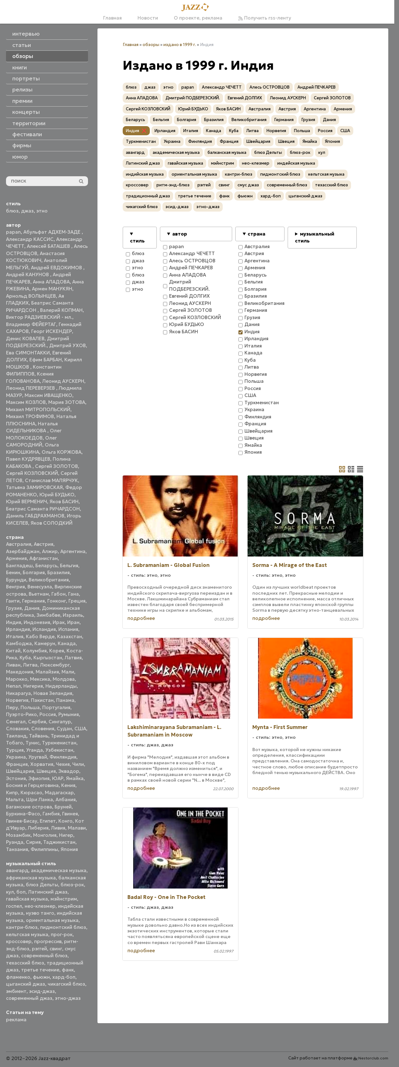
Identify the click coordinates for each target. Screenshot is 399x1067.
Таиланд (16, 736)
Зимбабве (48, 615)
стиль (137, 241)
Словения (42, 729)
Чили (78, 764)
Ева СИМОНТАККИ (28, 353)
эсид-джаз (42, 991)
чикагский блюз (66, 984)
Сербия (37, 722)
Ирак (59, 622)
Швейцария (20, 771)
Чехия (63, 764)
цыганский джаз (25, 984)
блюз (12, 211)
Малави (77, 828)
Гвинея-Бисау (21, 821)
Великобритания (49, 580)
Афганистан (43, 558)
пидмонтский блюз (63, 927)
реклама (16, 1020)
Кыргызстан (47, 658)
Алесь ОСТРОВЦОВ (269, 87)
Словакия (17, 729)
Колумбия (35, 651)
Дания (31, 608)
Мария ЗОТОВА (66, 402)
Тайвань (38, 736)
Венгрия (15, 587)
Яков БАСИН (64, 501)
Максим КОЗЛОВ (26, 402)
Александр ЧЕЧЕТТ (222, 87)
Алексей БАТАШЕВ (49, 246)
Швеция (46, 771)
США (80, 729)
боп (21, 892)
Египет (48, 821)
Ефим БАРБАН (45, 360)
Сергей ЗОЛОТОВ (56, 466)
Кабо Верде (40, 636)
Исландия (44, 629)
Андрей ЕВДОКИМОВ (57, 268)
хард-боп (63, 977)
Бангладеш (19, 565)
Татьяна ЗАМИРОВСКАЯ (34, 487)
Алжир (50, 551)
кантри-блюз (22, 927)
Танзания (17, 849)
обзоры (151, 44)
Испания (68, 629)
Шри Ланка (39, 799)
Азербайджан (22, 551)
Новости (148, 18)
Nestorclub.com (373, 1058)
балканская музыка (227, 152)
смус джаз (248, 185)
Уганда (34, 750)
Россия (47, 714)
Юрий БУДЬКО (56, 495)
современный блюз (44, 956)
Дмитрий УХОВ (67, 345)
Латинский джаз (47, 892)
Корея (56, 651)
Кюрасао (31, 793)
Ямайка (75, 778)
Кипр (12, 793)
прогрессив (48, 941)
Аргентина (72, 551)
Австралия (18, 544)
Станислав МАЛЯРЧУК (51, 480)
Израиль (73, 615)
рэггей (39, 949)
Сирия (33, 842)
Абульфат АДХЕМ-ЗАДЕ (52, 232)
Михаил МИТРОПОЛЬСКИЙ (38, 409)
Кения (68, 785)
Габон (58, 594)
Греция (76, 601)
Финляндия (63, 757)
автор (179, 234)
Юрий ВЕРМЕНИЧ (26, 501)
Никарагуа (18, 693)
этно (42, 211)
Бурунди (16, 580)
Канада (67, 643)
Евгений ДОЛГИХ (245, 98)
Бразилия (58, 572)
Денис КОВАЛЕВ (25, 338)
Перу (12, 707)
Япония (69, 849)
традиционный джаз (148, 196)
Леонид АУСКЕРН (63, 381)
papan (13, 232)
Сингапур (60, 722)
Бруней (63, 807)
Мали (68, 672)
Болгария (34, 572)
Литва (30, 665)
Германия (33, 601)
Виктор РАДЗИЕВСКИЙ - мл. (39, 317)
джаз (27, 211)
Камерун (44, 643)
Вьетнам (39, 594)
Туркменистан (59, 743)
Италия (14, 636)
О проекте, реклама (198, 18)
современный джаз (29, 998)
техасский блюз (25, 963)
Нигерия (33, 686)
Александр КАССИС (30, 239)
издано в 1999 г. (179, 44)
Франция (17, 764)
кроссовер (19, 941)
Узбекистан (59, 750)
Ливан (13, 665)
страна (256, 234)
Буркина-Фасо (23, 814)
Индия (13, 622)
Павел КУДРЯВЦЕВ (28, 459)
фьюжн (41, 977)
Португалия (56, 707)
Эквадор (68, 771)
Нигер (66, 835)
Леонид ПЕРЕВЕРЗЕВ (31, 388)
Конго (65, 821)
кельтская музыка (27, 934)
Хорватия (41, 764)
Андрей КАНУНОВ (28, 274)
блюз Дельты (42, 885)
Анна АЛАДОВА (51, 282)
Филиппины (44, 849)
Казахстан (69, 636)
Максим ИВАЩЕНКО (48, 395)
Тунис (32, 743)
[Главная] (197, 7)
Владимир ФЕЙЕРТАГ (31, 324)
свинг (56, 949)
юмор (20, 156)
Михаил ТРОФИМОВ (30, 416)
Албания (66, 799)
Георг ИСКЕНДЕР (51, 331)
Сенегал (16, 722)
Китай (13, 651)
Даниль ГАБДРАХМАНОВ (35, 516)
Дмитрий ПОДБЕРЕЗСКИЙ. (193, 98)
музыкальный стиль (314, 237)
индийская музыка (145, 174)
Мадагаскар (59, 793)
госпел (14, 906)
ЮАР (57, 778)
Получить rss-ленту (264, 18)
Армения (16, 558)
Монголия (44, 835)
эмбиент (16, 991)
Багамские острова (29, 807)
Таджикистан (59, 842)
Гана (73, 594)
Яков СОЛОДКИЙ (52, 523)
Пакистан (42, 700)
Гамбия (51, 814)
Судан (64, 729)
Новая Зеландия (52, 693)
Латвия (73, 658)
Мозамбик (18, 835)
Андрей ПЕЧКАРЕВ (316, 87)
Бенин (13, 572)
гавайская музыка (27, 899)
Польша (30, 707)
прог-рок (62, 934)
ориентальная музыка (52, 920)
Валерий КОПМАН (61, 310)
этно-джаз (68, 998)
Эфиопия (39, 778)
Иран (73, 622)
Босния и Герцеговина (32, 785)
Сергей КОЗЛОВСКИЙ (32, 473)
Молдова (64, 679)
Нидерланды (61, 686)
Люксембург (55, 665)
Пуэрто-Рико (21, 714)
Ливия (58, 828)
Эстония (16, 778)
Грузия (14, 608)
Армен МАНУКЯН (52, 289)
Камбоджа (19, 643)
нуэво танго (40, 913)
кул (10, 892)
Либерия (38, 828)
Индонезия (37, 622)
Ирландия (18, 629)
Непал (13, 686)
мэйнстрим (63, 899)
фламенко (18, 977)
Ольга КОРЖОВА (61, 452)
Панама (65, 700)
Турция (15, 750)
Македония (19, 672)
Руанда (14, 842)
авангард (17, 870)
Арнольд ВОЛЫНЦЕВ (31, 296)
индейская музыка (296, 163)
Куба (25, 658)
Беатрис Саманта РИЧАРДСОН (43, 509)
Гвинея (70, 814)
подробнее (141, 618)
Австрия (43, 544)
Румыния (68, 714)
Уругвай (37, 757)
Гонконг (56, 601)
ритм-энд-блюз (173, 185)
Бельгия (69, 565)
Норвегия (17, 700)
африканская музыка (31, 878)
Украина (16, 757)
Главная (112, 18)
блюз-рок (72, 885)
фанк (68, 970)
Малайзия (47, 672)
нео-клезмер (40, 906)
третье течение (40, 970)
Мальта (15, 799)
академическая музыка (58, 870)
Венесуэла (39, 587)
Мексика (40, 679)
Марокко (16, 679)
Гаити (13, 601)
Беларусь (46, 565)
